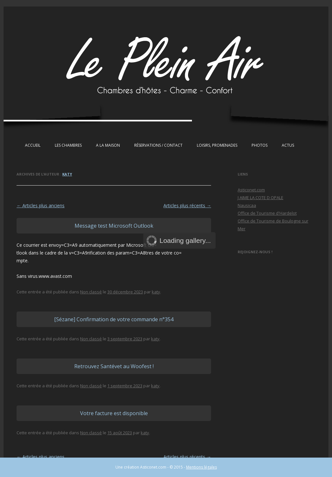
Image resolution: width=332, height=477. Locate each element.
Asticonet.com (251, 190)
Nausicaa (247, 205)
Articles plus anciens (41, 205)
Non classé (91, 292)
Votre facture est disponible (114, 413)
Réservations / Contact (158, 145)
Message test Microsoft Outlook (114, 225)
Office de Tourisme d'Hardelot (267, 213)
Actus (288, 145)
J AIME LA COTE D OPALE (260, 197)
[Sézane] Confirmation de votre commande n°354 (113, 319)
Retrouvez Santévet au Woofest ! (114, 366)
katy (67, 174)
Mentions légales (201, 467)
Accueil (33, 145)
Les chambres (68, 145)
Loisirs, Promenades (217, 145)
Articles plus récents (187, 205)
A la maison (108, 145)
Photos (259, 145)
